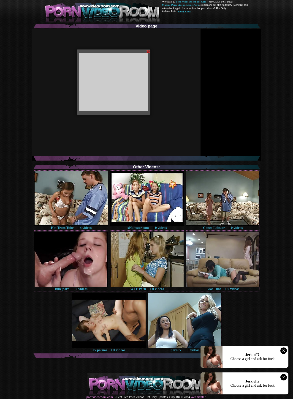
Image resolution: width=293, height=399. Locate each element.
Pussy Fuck (184, 11)
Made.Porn (192, 4)
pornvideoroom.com (99, 397)
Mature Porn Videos (173, 4)
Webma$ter (198, 397)
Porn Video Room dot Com (191, 1)
